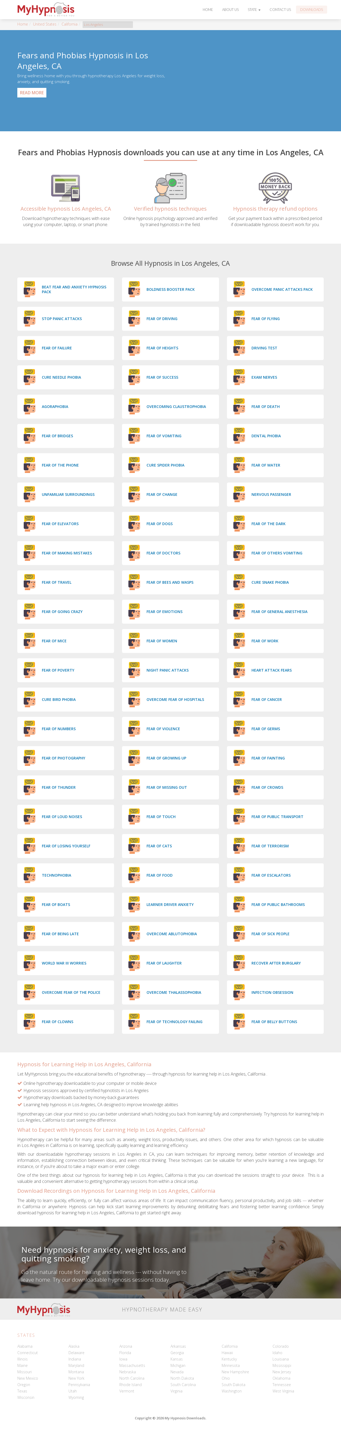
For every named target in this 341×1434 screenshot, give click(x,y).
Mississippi (282, 1365)
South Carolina (183, 1384)
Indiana (74, 1359)
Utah (72, 1391)
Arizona (125, 1346)
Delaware (76, 1352)
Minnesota (231, 1365)
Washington (232, 1391)
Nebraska (127, 1371)
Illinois (22, 1359)
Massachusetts (132, 1365)
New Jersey (282, 1371)
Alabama (25, 1346)
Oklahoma (281, 1378)
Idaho (277, 1352)
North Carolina (131, 1378)
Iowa (123, 1359)
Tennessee (282, 1384)
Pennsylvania (79, 1384)
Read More (32, 93)
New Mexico (27, 1378)
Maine (22, 1365)
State (254, 9)
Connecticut (27, 1352)
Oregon (23, 1384)
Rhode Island (130, 1384)
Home (208, 9)
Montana (76, 1371)
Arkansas (178, 1346)
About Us (230, 9)
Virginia (176, 1391)
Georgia (177, 1352)
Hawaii (227, 1352)
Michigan (177, 1365)
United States (44, 24)
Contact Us (280, 9)
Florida (125, 1352)
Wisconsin (25, 1397)
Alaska (73, 1346)
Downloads (311, 9)
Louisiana (281, 1359)
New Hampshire (235, 1371)
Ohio (226, 1378)
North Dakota (182, 1378)
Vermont (126, 1391)
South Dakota (233, 1384)
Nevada (177, 1371)
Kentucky (229, 1359)
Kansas (176, 1359)
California (70, 24)
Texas (22, 1391)
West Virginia (283, 1391)
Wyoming (76, 1397)
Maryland (76, 1365)
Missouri (24, 1371)
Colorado (281, 1346)
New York (76, 1378)
